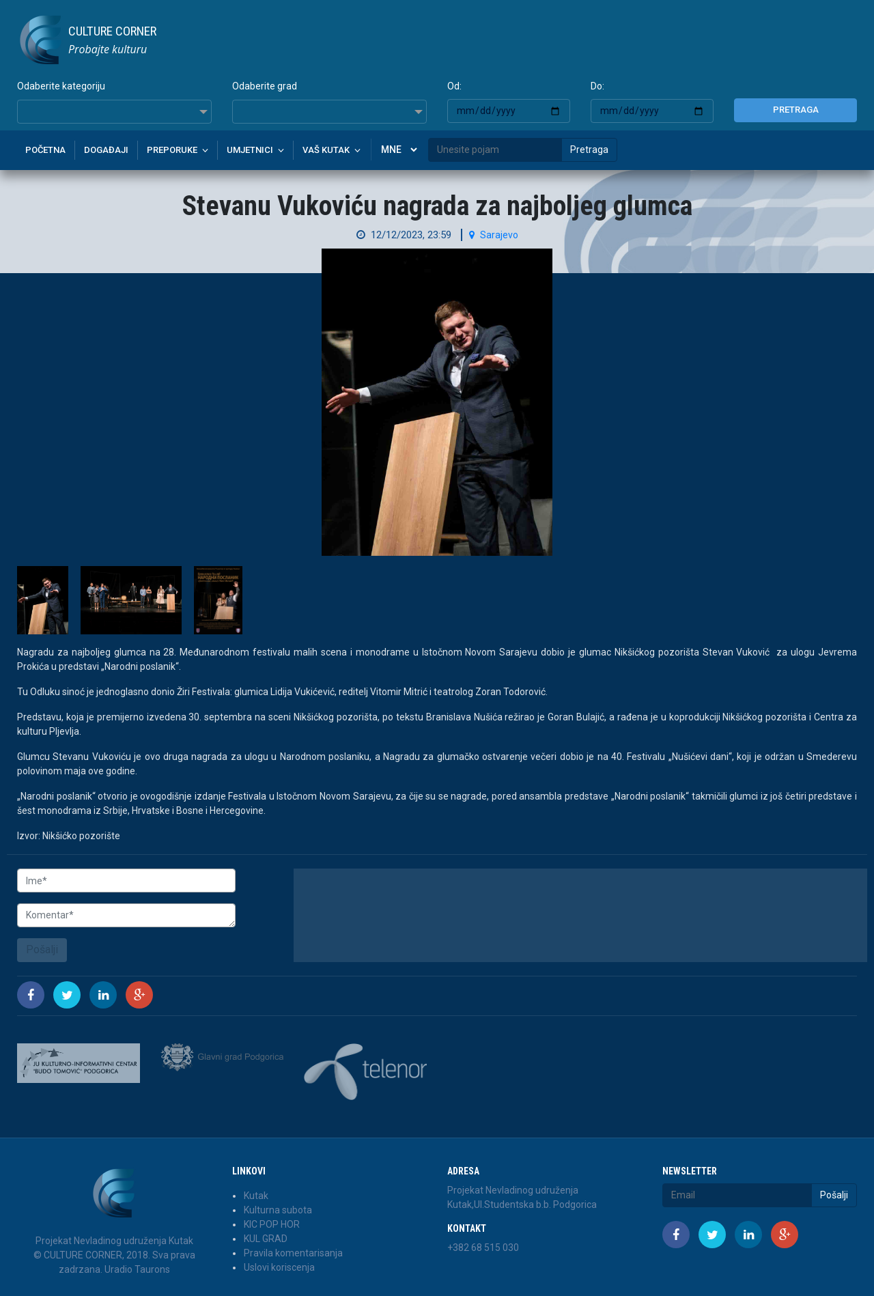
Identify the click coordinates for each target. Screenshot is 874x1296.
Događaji (106, 150)
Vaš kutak (326, 150)
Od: (454, 86)
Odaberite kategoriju (61, 86)
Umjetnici (250, 150)
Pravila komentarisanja (293, 1253)
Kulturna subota (278, 1210)
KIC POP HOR (272, 1224)
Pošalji (42, 949)
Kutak (256, 1195)
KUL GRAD (265, 1238)
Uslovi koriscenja (279, 1267)
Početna (45, 150)
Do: (597, 86)
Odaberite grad (264, 86)
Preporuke (172, 150)
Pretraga (796, 109)
